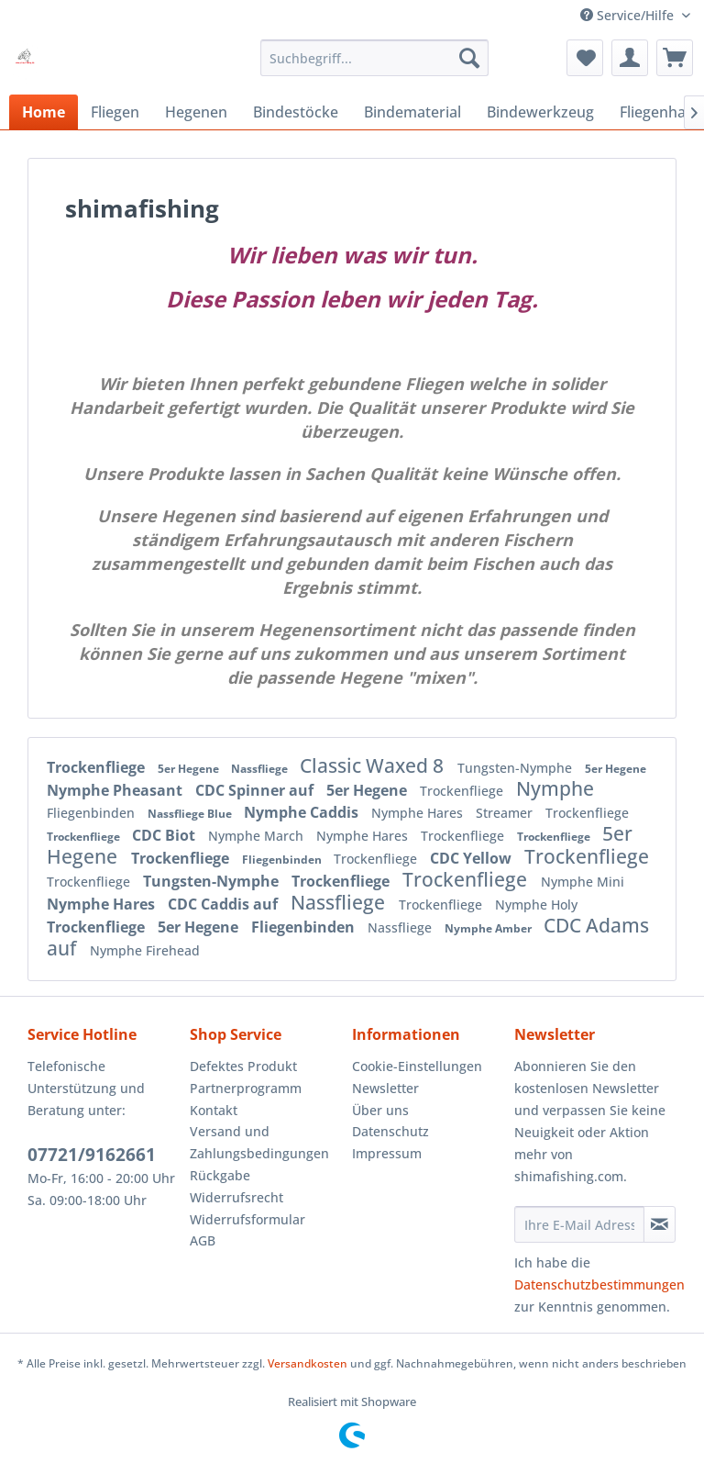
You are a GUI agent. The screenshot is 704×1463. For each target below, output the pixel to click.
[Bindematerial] (412, 112)
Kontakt (213, 1110)
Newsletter (385, 1088)
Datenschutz (390, 1131)
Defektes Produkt (243, 1066)
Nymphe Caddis (303, 812)
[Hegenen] (196, 112)
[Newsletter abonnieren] (660, 1224)
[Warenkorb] (674, 57)
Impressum (387, 1153)
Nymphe (555, 788)
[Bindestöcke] (295, 112)
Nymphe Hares (419, 812)
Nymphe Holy (536, 904)
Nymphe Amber (489, 928)
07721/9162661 (92, 1155)
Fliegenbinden (92, 812)
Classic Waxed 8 (374, 765)
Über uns (380, 1110)
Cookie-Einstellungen (417, 1066)
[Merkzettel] (584, 57)
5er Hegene (190, 768)
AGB (202, 1240)
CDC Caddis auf (224, 904)
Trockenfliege (97, 767)
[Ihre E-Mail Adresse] (579, 1224)
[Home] (43, 112)
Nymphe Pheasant (116, 790)
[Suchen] (469, 57)
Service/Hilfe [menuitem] (628, 15)
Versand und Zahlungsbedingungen (259, 1142)
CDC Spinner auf (256, 790)
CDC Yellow (472, 858)
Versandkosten (307, 1363)
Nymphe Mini (582, 881)
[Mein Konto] (629, 57)
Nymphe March (257, 835)
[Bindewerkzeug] (540, 112)
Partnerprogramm (246, 1088)
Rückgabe (220, 1175)
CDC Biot (165, 835)
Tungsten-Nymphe (516, 767)
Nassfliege (261, 768)
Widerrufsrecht (236, 1197)
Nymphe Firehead (145, 950)
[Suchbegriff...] (375, 57)
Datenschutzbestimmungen (599, 1284)
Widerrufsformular (247, 1219)
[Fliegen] (115, 112)
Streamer (506, 812)
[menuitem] (375, 57)
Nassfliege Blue (191, 813)
